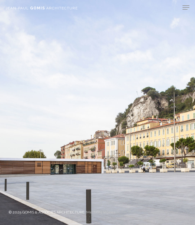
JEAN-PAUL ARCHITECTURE (42, 8)
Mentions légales (100, 212)
